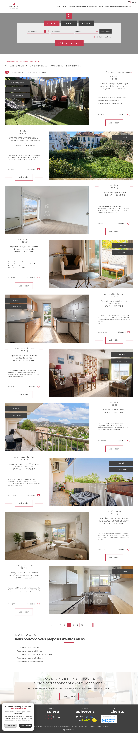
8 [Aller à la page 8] (64, 625)
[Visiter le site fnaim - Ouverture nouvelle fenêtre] (94, 720)
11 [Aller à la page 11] (77, 625)
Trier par (110, 72)
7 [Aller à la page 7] (60, 625)
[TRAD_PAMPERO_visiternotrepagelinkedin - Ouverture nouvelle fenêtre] (59, 717)
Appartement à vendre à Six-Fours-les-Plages (34, 654)
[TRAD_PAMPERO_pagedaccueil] (14, 8)
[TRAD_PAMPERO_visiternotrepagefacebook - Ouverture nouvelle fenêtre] (47, 717)
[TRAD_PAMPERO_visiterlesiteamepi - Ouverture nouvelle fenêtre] (90, 716)
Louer (64, 6)
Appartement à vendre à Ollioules (30, 658)
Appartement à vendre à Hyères (29, 651)
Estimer (86, 23)
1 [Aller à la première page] (47, 625)
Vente (26, 61)
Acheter (57, 6)
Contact (129, 6)
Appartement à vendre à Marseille (30, 662)
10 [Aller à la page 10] (73, 625)
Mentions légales (79, 726)
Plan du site (71, 726)
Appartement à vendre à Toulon (29, 647)
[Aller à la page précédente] (43, 625)
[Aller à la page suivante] (95, 625)
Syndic (101, 6)
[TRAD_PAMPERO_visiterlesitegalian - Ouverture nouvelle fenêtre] (80, 716)
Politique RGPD (100, 726)
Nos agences (109, 6)
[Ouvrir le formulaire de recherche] (105, 31)
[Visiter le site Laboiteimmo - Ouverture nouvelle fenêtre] (69, 730)
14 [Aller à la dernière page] (91, 625)
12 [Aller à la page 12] (82, 625)
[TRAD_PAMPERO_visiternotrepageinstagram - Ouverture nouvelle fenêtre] (53, 717)
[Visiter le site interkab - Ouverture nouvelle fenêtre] (82, 720)
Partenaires (92, 726)
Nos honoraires (63, 726)
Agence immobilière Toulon (13, 61)
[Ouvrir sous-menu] (61, 6)
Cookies (107, 726)
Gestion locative (91, 6)
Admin (86, 726)
